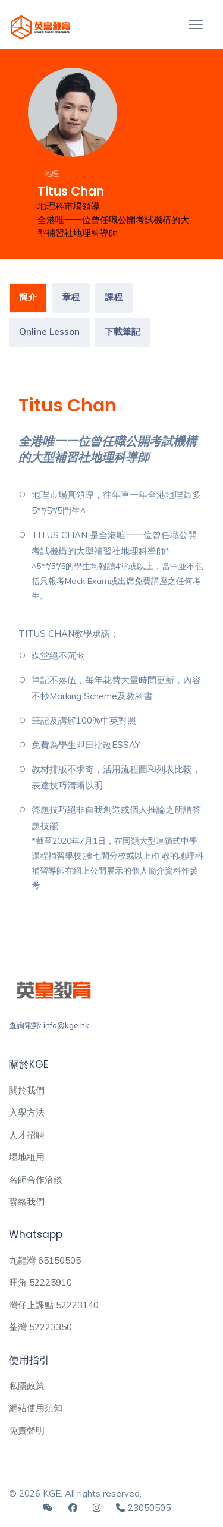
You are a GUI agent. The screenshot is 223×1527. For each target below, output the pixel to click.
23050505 (143, 1507)
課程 (114, 297)
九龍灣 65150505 (45, 1260)
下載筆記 (122, 331)
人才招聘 (27, 1134)
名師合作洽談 (35, 1179)
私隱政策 (27, 1385)
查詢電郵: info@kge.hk (49, 1025)
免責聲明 (27, 1430)
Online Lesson (49, 331)
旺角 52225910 (40, 1282)
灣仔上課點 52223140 (54, 1305)
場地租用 (27, 1156)
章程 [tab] (71, 297)
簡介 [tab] (28, 297)
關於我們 (27, 1090)
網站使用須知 (35, 1407)
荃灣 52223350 (40, 1327)
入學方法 (27, 1112)
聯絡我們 (27, 1201)
